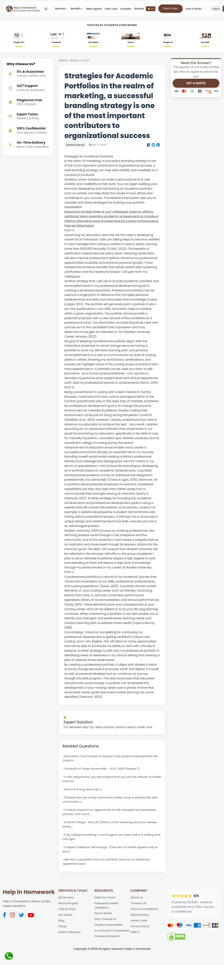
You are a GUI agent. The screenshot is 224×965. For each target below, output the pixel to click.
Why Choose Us (106, 928)
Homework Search (108, 951)
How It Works (196, 9)
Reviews (147, 8)
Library (74, 61)
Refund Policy (140, 923)
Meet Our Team (106, 905)
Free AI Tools (67, 917)
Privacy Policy (140, 936)
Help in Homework (29, 900)
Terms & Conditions (145, 917)
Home (63, 61)
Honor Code (139, 930)
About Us (137, 905)
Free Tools (114, 9)
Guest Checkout (69, 942)
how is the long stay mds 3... (84, 792)
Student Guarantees (109, 934)
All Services (66, 905)
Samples (128, 9)
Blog (61, 930)
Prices (62, 936)
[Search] (49, 9)
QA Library (65, 923)
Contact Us (139, 911)
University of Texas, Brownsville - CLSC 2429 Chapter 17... (104, 771)
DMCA (135, 942)
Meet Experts (97, 9)
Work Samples (68, 911)
